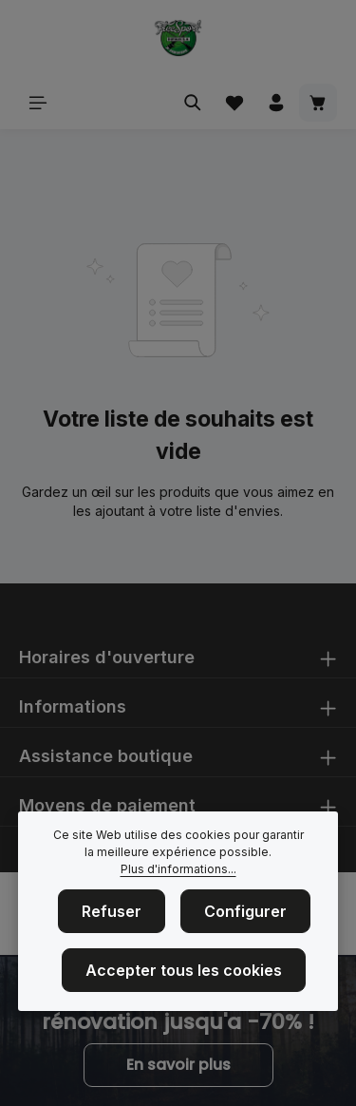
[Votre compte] (276, 103)
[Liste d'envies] (234, 103)
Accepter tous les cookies (183, 970)
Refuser (111, 911)
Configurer (245, 911)
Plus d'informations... (178, 869)
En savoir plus (178, 1065)
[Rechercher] (193, 103)
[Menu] (38, 103)
